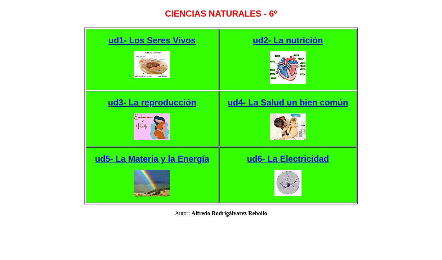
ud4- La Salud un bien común (288, 102)
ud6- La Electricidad (288, 159)
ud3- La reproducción (152, 102)
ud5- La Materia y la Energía (152, 159)
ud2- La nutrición (288, 40)
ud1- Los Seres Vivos (152, 40)
